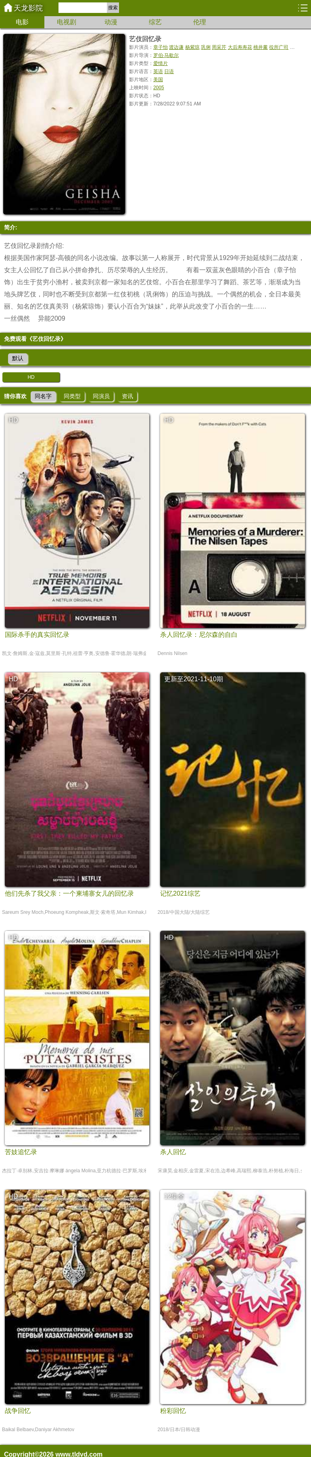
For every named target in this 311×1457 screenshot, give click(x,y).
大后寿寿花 (240, 47)
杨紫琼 (192, 47)
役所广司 (278, 47)
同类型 (72, 396)
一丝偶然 (17, 318)
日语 (169, 71)
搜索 (113, 7)
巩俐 (206, 47)
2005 (158, 87)
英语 (158, 71)
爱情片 (160, 63)
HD (30, 377)
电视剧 (66, 22)
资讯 (127, 396)
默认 (17, 358)
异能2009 (51, 318)
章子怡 (160, 47)
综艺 (155, 22)
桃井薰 (260, 47)
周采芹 (219, 47)
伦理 (199, 22)
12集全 (174, 1196)
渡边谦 (176, 47)
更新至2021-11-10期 (193, 679)
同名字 (43, 396)
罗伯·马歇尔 (166, 55)
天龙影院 (28, 8)
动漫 (110, 22)
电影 (22, 22)
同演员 (101, 396)
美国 (158, 79)
